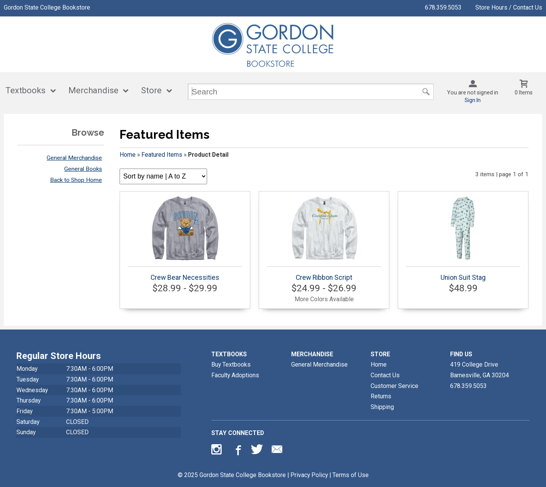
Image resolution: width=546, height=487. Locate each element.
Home (128, 154)
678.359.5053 (443, 7)
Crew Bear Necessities (185, 238)
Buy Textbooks (231, 364)
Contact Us (385, 375)
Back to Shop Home (76, 180)
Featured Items (161, 154)
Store (151, 90)
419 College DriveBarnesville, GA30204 (479, 370)
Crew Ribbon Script (324, 238)
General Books (83, 169)
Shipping (382, 407)
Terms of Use (350, 475)
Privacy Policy (309, 475)
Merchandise (93, 90)
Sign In (473, 100)
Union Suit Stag (463, 238)
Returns (381, 396)
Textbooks (25, 90)
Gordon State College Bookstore (47, 7)
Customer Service (394, 386)
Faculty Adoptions (235, 375)
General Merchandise (74, 157)
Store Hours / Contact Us (508, 7)
